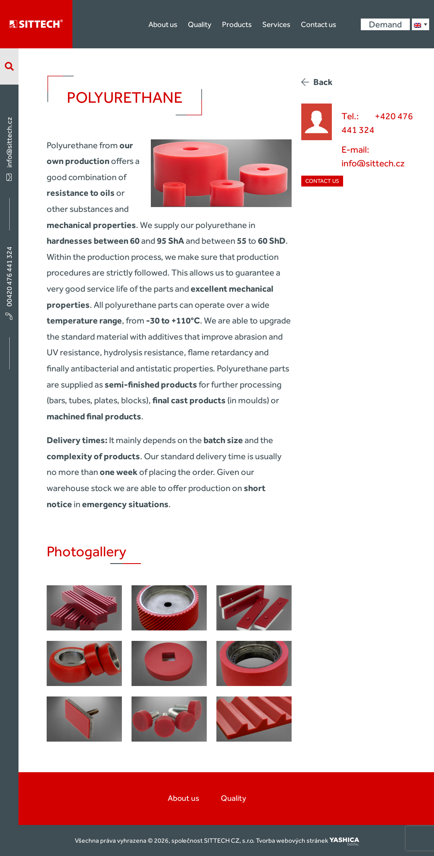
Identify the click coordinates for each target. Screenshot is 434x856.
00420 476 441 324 (9, 283)
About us (162, 24)
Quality (200, 24)
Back (317, 82)
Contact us (318, 24)
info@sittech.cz (9, 148)
